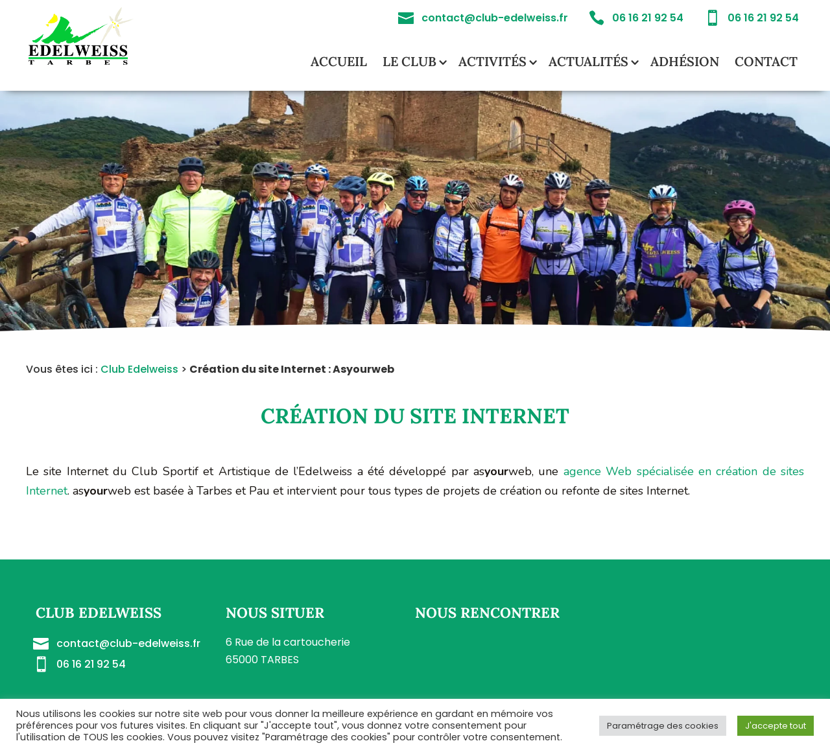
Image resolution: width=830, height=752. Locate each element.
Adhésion (684, 61)
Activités (492, 61)
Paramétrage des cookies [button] (662, 726)
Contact (766, 61)
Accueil (339, 61)
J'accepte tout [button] (775, 726)
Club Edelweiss (139, 369)
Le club (409, 61)
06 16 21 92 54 (91, 664)
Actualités (588, 61)
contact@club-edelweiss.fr (128, 643)
